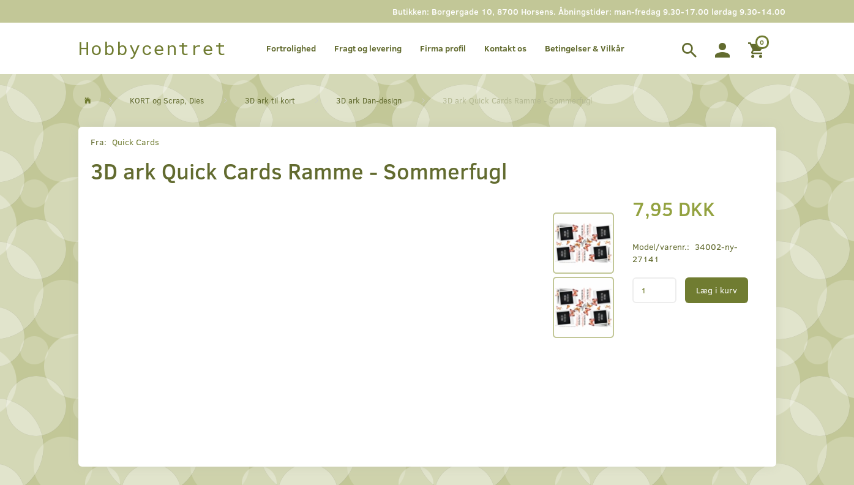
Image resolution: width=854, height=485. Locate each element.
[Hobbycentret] (152, 48)
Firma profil (443, 48)
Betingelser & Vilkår (584, 48)
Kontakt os (505, 48)
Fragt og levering (368, 48)
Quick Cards (135, 142)
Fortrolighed (291, 48)
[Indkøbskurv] (757, 48)
